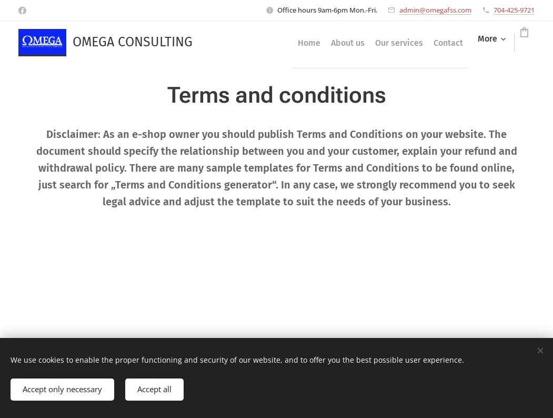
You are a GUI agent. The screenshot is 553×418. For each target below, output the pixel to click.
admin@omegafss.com (435, 10)
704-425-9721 (514, 10)
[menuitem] (254, 42)
